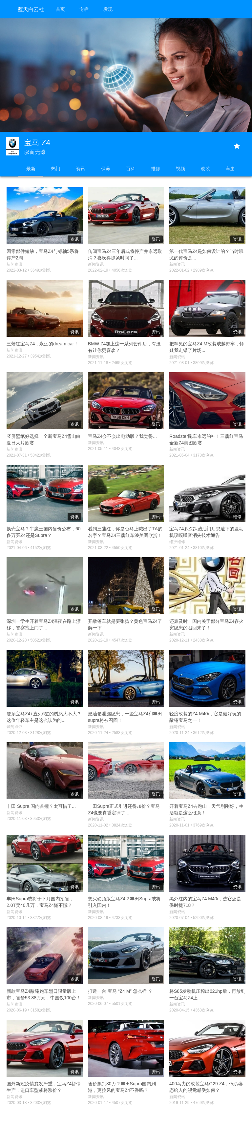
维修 (155, 168)
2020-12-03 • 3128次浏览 (29, 732)
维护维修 (177, 542)
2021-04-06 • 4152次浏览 (29, 547)
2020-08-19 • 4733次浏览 (110, 917)
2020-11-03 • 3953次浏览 (29, 818)
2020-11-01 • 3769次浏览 (191, 825)
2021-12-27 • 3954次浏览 (29, 356)
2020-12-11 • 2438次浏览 (191, 640)
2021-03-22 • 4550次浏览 (110, 547)
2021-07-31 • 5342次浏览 (29, 455)
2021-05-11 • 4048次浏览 (110, 448)
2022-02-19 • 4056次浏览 (110, 270)
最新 (30, 168)
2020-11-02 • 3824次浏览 (110, 825)
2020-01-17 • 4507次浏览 (110, 1102)
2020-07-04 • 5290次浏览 (191, 917)
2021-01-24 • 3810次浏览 (191, 547)
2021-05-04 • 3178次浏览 (191, 455)
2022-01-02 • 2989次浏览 (191, 270)
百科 (130, 168)
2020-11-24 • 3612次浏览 (191, 732)
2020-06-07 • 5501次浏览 (110, 1003)
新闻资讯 (14, 264)
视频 (180, 168)
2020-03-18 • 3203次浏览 (29, 1102)
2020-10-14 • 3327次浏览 (29, 917)
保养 (105, 168)
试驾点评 (14, 727)
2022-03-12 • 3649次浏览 (29, 270)
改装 (205, 168)
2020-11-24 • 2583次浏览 (110, 732)
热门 (55, 168)
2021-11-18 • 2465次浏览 (110, 362)
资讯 (80, 168)
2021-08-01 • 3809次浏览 (191, 362)
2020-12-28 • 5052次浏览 (29, 640)
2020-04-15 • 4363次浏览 (191, 1010)
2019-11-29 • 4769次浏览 (191, 1102)
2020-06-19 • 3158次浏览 (29, 1010)
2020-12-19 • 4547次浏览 (110, 640)
